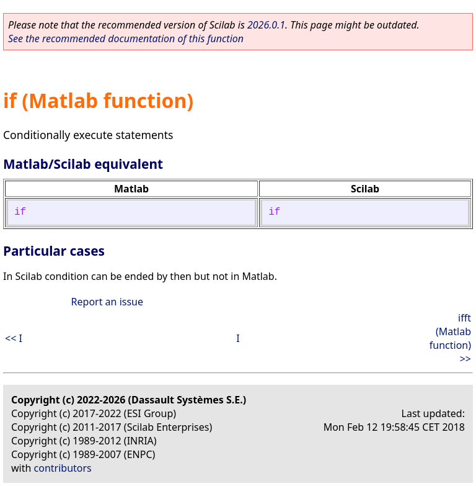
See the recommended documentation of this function (126, 38)
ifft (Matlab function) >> (450, 338)
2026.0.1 (266, 25)
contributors (63, 468)
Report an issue (107, 301)
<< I (13, 338)
